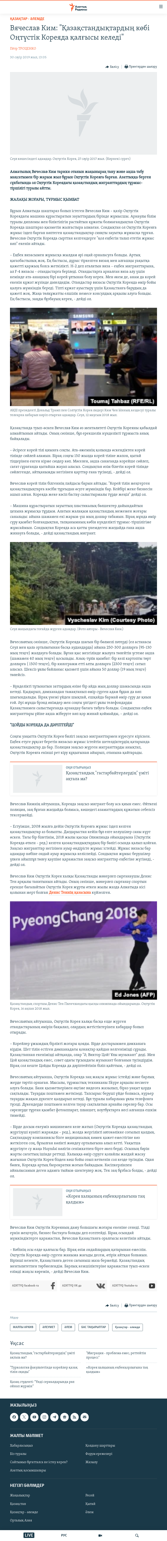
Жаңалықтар (20, 1495)
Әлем (89, 1512)
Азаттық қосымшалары (28, 1470)
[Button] (112, 67)
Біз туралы (18, 1454)
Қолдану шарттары (100, 1445)
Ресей (89, 1495)
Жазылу (91, 1462)
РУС (64, 1535)
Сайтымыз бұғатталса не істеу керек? (38, 1462)
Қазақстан (18, 1504)
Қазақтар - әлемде (27, 19)
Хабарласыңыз (21, 1445)
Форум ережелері (98, 1454)
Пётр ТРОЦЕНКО (23, 48)
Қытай (90, 1504)
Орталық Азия (21, 1520)
